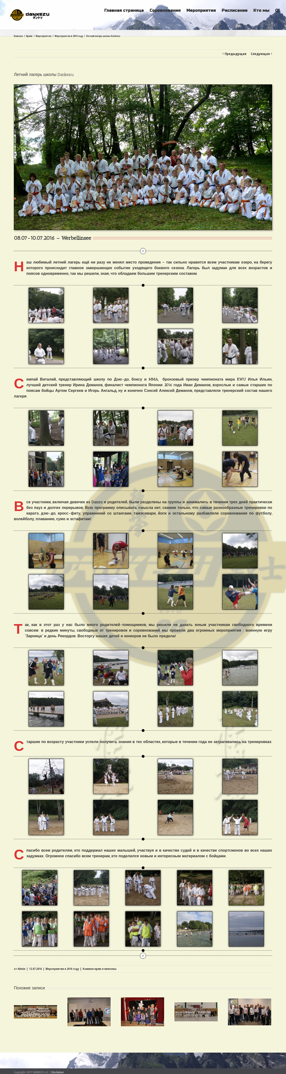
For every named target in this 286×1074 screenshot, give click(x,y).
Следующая (260, 53)
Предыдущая (235, 53)
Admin (21, 969)
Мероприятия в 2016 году (62, 969)
